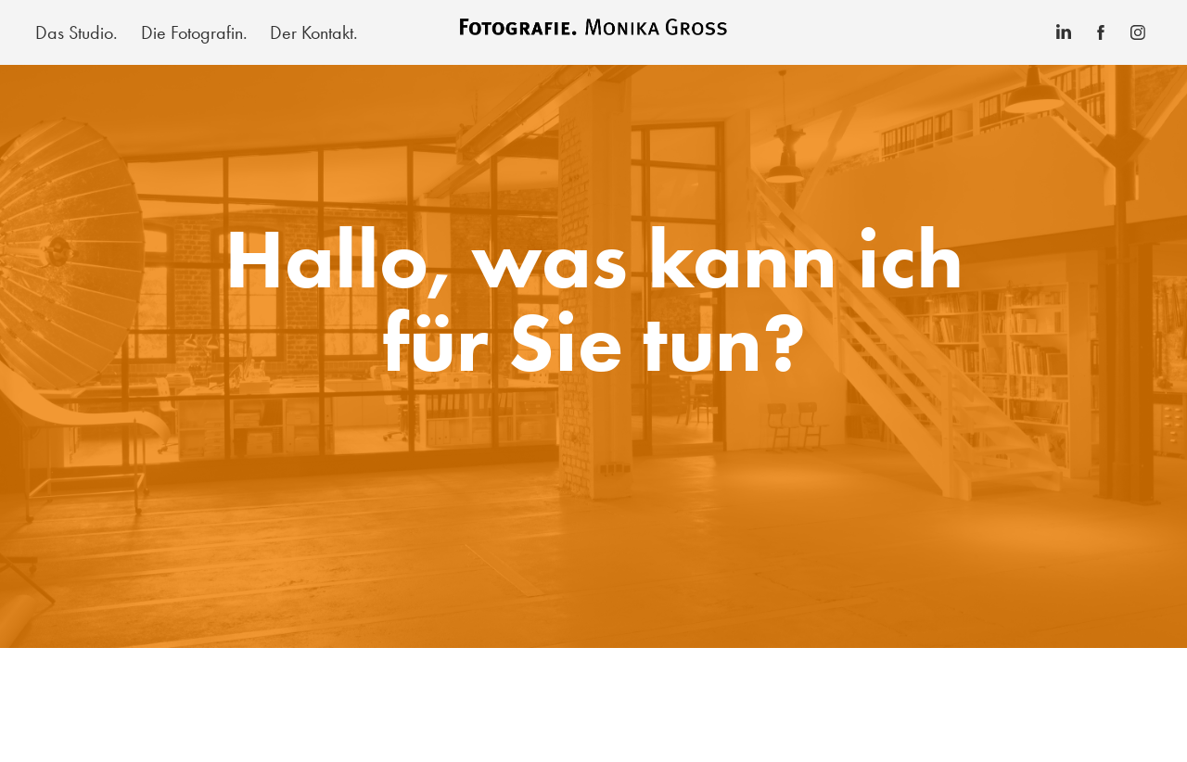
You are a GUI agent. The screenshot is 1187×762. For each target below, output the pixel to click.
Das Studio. (76, 32)
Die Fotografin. (194, 32)
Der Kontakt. (314, 32)
